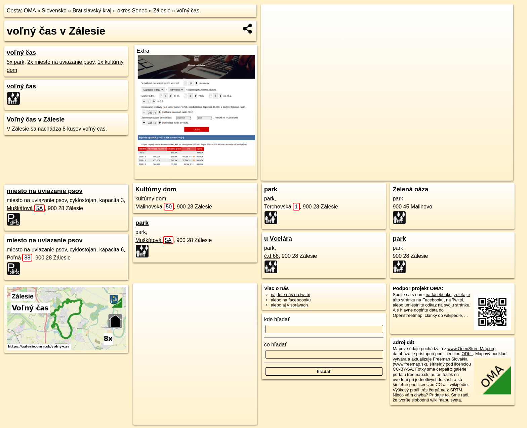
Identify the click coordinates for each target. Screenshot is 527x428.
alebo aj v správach (289, 304)
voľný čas (187, 10)
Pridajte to (439, 394)
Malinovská (154, 206)
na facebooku (439, 294)
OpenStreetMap (397, 176)
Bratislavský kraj (92, 10)
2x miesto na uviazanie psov (60, 62)
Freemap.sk (432, 176)
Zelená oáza (410, 189)
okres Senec (132, 10)
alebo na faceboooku (291, 299)
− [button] (273, 26)
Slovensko (54, 10)
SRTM (456, 389)
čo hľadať (275, 344)
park (142, 222)
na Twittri (454, 299)
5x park (15, 62)
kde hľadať (277, 319)
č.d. (271, 256)
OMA (30, 10)
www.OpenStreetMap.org (471, 348)
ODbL (467, 353)
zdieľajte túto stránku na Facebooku (431, 297)
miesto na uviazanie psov (45, 190)
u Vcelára (278, 238)
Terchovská (282, 206)
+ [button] (273, 16)
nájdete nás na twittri (290, 294)
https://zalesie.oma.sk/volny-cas (483, 176)
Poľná (19, 257)
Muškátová (26, 208)
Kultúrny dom (155, 189)
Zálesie (162, 10)
